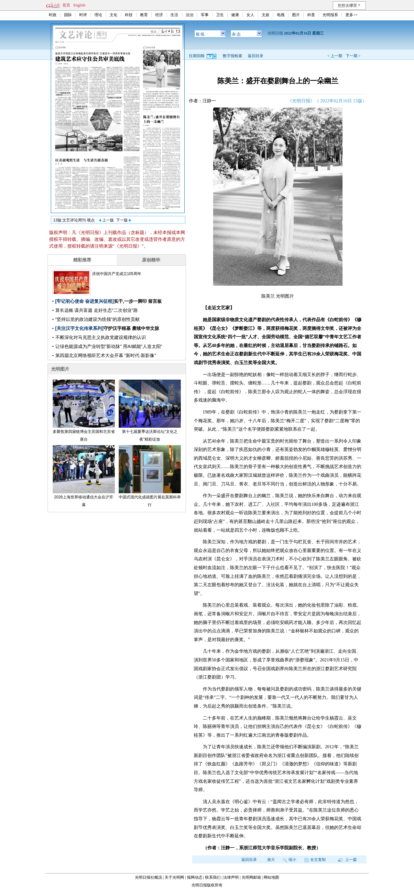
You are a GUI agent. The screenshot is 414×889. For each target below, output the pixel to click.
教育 (144, 15)
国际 (68, 15)
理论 (98, 15)
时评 (83, 15)
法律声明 (231, 877)
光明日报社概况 (148, 877)
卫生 (220, 15)
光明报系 (330, 15)
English (79, 5)
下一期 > (353, 56)
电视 (281, 15)
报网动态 (194, 877)
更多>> (351, 15)
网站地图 (271, 877)
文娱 (265, 15)
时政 (53, 15)
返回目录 (255, 56)
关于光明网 (174, 877)
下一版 (123, 220)
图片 (296, 15)
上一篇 (347, 859)
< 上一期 (334, 56)
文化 (113, 15)
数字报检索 (232, 56)
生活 (174, 15)
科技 (129, 15)
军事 (205, 15)
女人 (250, 15)
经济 (159, 15)
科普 (311, 15)
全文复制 (315, 859)
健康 (235, 15)
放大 (271, 859)
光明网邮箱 (251, 877)
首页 (66, 5)
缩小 (289, 859)
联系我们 (213, 877)
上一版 (106, 220)
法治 (189, 15)
